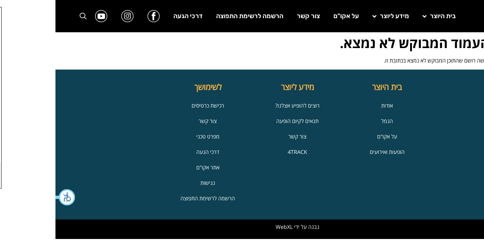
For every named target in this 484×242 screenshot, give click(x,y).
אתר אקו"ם (152, 167)
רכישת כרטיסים (152, 105)
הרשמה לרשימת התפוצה (194, 16)
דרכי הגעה (132, 16)
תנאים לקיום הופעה (242, 121)
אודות (331, 105)
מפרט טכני (152, 136)
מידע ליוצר (335, 16)
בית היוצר (383, 16)
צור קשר (253, 16)
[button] (10, 197)
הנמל (331, 121)
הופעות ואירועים (331, 152)
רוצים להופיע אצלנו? (242, 105)
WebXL (228, 227)
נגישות (152, 183)
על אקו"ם (291, 16)
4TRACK (242, 152)
